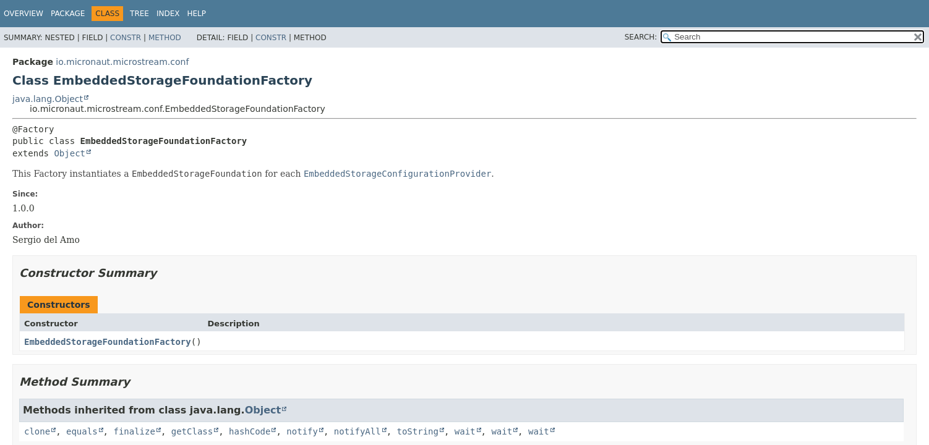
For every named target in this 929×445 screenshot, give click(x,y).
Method (164, 37)
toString (418, 431)
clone (37, 431)
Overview (23, 13)
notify (302, 431)
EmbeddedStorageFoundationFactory (107, 342)
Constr (125, 37)
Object (69, 153)
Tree (139, 13)
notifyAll (357, 431)
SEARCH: (641, 37)
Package (68, 13)
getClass (192, 431)
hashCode (249, 431)
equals (82, 431)
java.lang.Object (47, 99)
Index (168, 13)
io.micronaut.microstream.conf (122, 62)
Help (197, 13)
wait (465, 431)
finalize (134, 431)
